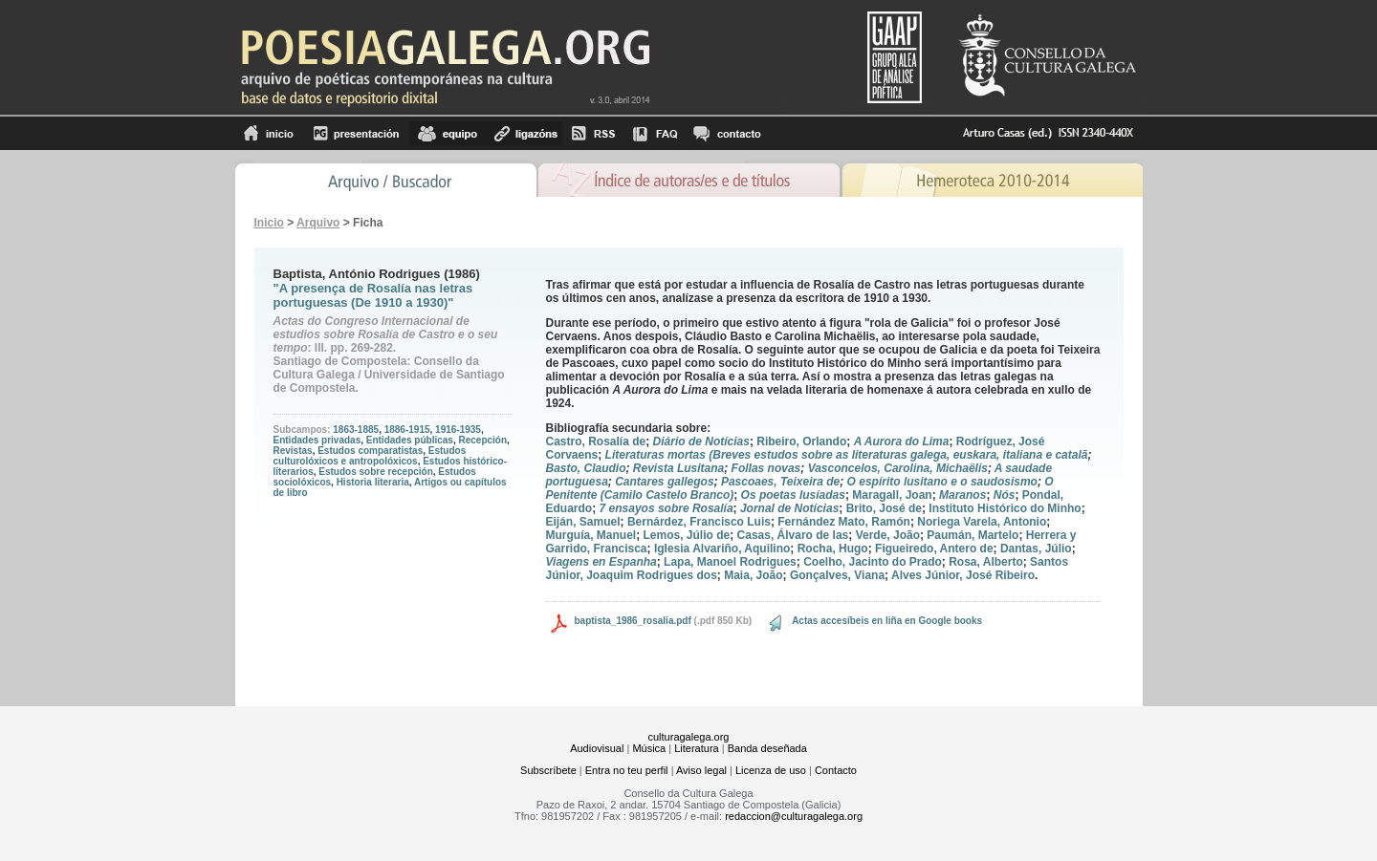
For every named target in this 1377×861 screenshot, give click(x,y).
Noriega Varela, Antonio (981, 521)
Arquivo (317, 222)
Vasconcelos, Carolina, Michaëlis (898, 468)
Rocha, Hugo (833, 548)
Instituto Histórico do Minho (1005, 508)
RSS (593, 133)
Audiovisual (596, 748)
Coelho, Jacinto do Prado (872, 562)
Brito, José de (884, 508)
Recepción (482, 440)
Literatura (696, 748)
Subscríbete (548, 770)
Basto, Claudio (586, 468)
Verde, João (888, 535)
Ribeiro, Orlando (801, 441)
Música (649, 748)
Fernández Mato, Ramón (843, 521)
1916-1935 (458, 429)
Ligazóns (524, 133)
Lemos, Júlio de (687, 535)
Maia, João (753, 575)
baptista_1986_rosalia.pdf (633, 620)
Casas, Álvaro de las (793, 535)
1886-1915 (407, 429)
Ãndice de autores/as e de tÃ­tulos (689, 178)
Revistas (293, 450)
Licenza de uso (770, 770)
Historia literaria (373, 482)
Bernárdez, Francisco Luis (699, 521)
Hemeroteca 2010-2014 (992, 178)
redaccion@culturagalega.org (794, 816)
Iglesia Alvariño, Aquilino (722, 548)
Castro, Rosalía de (596, 441)
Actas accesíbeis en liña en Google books (887, 620)
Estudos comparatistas (370, 450)
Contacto (836, 770)
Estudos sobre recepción (375, 471)
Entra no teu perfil (626, 770)
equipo (447, 133)
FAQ (655, 133)
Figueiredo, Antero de (934, 548)
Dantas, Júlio (1036, 548)
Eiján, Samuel (583, 521)
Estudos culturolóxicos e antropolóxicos (370, 455)
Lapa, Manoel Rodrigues (730, 562)
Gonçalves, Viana (837, 575)
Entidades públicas (409, 440)
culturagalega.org (688, 737)
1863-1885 (356, 429)
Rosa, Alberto (986, 562)
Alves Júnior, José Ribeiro (963, 575)
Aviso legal (701, 770)
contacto (726, 133)
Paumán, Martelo (972, 535)
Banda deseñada (767, 748)
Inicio (269, 133)
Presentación (356, 133)
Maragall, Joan (891, 495)
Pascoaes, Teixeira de (780, 481)
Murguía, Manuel (591, 535)
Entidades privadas (317, 440)
